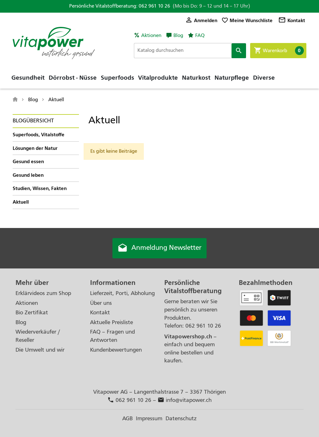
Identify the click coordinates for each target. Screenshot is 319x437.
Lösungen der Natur (35, 148)
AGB (127, 418)
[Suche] (190, 50)
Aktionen (151, 35)
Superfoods (117, 77)
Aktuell (21, 202)
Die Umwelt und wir (39, 350)
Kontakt (291, 20)
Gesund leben (28, 175)
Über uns (101, 303)
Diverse (264, 77)
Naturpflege (231, 77)
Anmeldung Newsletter (159, 248)
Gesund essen (28, 161)
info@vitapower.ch (185, 400)
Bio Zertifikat (31, 312)
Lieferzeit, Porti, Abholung (122, 293)
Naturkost (196, 77)
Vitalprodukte (158, 77)
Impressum (149, 418)
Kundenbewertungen (116, 350)
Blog (178, 35)
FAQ (200, 35)
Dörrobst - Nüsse (73, 77)
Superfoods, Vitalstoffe (38, 135)
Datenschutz (181, 418)
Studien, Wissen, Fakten (40, 188)
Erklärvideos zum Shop (43, 293)
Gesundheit (28, 77)
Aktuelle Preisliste (111, 322)
